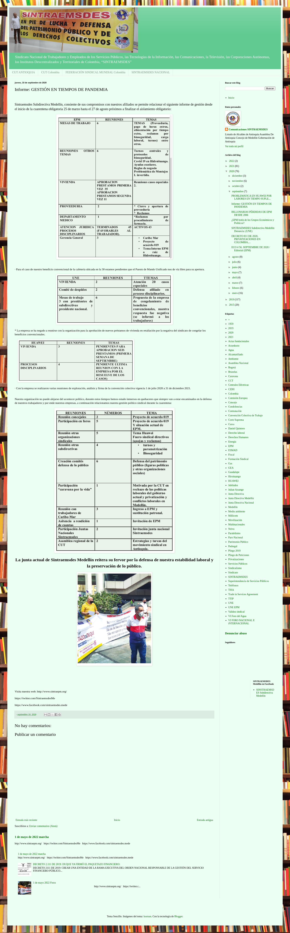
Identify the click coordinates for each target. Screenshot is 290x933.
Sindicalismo (235, 568)
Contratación (235, 411)
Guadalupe (234, 472)
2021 (232, 166)
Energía (232, 441)
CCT (230, 380)
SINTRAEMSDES (238, 577)
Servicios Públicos (237, 563)
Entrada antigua (205, 820)
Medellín (233, 507)
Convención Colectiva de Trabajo (245, 415)
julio (234, 262)
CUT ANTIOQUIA (23, 72)
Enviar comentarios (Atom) (43, 826)
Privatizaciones (236, 559)
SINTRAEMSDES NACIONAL (151, 72)
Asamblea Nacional (238, 363)
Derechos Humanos (238, 437)
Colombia (233, 393)
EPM (231, 446)
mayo (235, 272)
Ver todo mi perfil (234, 146)
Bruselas (232, 371)
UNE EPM (234, 607)
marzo (235, 282)
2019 (232, 299)
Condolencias (235, 406)
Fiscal (231, 454)
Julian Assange (236, 489)
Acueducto (234, 345)
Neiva (231, 529)
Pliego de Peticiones (238, 555)
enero (235, 293)
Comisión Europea (238, 398)
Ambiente (233, 358)
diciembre (237, 175)
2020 (232, 171)
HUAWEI (233, 481)
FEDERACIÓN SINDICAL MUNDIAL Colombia (95, 72)
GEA (231, 468)
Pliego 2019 (234, 550)
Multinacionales (236, 524)
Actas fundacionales (238, 341)
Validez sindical (236, 611)
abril (234, 277)
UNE (231, 603)
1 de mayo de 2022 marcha (32, 837)
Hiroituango (234, 476)
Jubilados (233, 485)
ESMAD (232, 450)
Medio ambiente (236, 511)
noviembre (238, 181)
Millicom (233, 515)
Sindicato (233, 572)
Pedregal (232, 546)
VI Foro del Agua (237, 616)
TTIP (231, 598)
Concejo (232, 402)
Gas (230, 463)
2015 (232, 304)
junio (235, 267)
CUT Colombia (50, 72)
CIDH (231, 389)
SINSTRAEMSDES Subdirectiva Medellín (265, 692)
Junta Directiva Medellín (241, 498)
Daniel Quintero (236, 428)
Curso (231, 424)
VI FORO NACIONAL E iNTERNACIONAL (241, 622)
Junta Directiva (236, 494)
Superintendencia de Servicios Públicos (248, 581)
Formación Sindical (238, 459)
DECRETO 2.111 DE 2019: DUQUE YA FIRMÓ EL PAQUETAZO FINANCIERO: (76, 864)
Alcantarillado (235, 354)
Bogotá (232, 367)
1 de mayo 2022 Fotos (44, 882)
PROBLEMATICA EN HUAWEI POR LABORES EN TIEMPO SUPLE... (251, 197)
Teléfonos (233, 585)
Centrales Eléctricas (238, 384)
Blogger (178, 916)
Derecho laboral (236, 433)
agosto (235, 256)
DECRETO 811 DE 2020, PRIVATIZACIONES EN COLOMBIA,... (245, 239)
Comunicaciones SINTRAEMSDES (248, 129)
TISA (231, 590)
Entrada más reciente (26, 820)
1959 (230, 323)
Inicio (117, 820)
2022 (232, 161)
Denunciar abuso (236, 633)
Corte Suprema (236, 419)
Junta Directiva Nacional (241, 502)
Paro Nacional (235, 537)
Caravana (233, 376)
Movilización (235, 520)
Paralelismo (234, 533)
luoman (147, 916)
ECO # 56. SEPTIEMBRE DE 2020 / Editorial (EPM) (250, 249)
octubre (236, 186)
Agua (231, 350)
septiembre (238, 191)
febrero (236, 288)
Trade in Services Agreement (243, 594)
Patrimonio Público (238, 542)
